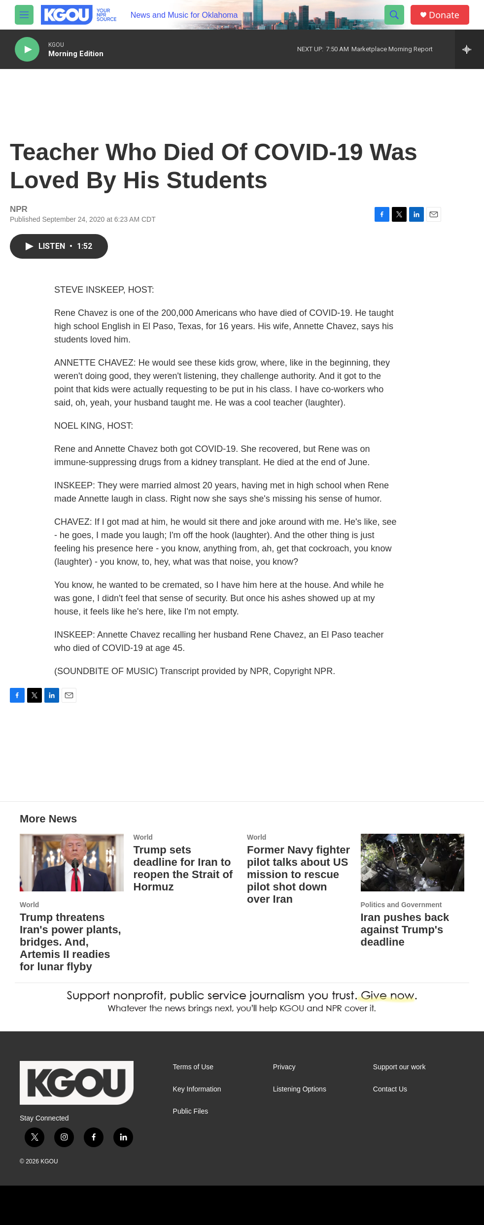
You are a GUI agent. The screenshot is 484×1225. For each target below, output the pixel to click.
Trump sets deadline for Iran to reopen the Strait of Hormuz (183, 868)
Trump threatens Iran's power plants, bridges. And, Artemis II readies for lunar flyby (70, 942)
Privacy (284, 1067)
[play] (27, 49)
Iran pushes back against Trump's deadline (405, 929)
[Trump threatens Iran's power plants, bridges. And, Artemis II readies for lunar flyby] (72, 862)
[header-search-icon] (394, 15)
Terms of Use (193, 1067)
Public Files (190, 1111)
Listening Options (299, 1089)
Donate (444, 15)
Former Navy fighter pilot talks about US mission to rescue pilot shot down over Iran (298, 874)
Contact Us (390, 1089)
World (29, 905)
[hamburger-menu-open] (24, 15)
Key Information (197, 1089)
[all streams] (469, 49)
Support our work (399, 1067)
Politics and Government (401, 905)
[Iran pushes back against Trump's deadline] (413, 862)
